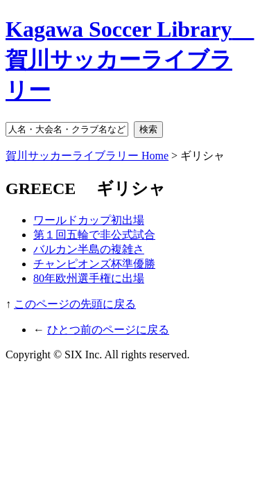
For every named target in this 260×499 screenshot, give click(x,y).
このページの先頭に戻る (75, 304)
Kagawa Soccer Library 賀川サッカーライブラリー (130, 60)
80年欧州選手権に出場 (88, 278)
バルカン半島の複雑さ (88, 249)
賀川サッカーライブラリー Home (87, 155)
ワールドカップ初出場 (88, 220)
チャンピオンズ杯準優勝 (94, 264)
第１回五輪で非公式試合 (94, 234)
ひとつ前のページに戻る (108, 329)
